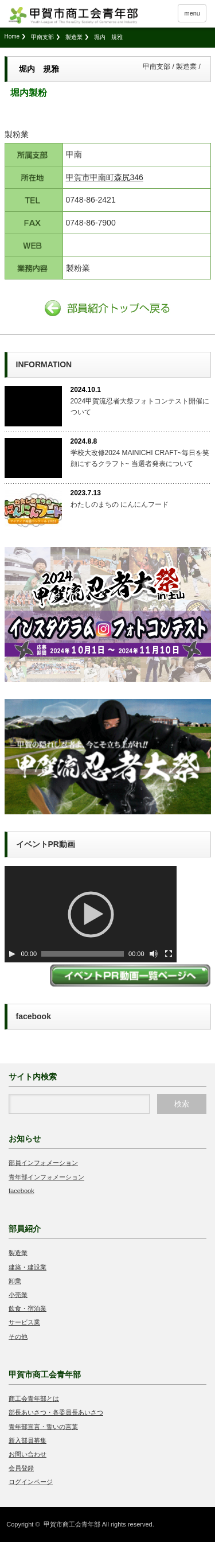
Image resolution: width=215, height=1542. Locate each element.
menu (192, 13)
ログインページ (31, 1481)
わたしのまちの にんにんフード (120, 504)
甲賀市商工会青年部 (72, 1524)
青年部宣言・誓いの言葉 (43, 1426)
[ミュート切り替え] (153, 953)
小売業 (18, 1294)
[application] (91, 914)
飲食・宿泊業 (27, 1308)
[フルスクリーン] (168, 953)
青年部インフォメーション (46, 1177)
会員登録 (21, 1468)
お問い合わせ (27, 1454)
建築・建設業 (27, 1267)
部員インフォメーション (43, 1162)
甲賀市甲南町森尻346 (104, 177)
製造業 (74, 37)
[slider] (82, 954)
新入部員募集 (27, 1440)
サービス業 (24, 1322)
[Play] (12, 953)
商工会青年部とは (34, 1398)
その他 (18, 1336)
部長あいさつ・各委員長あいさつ (56, 1412)
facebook (21, 1190)
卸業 (15, 1280)
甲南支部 (42, 37)
